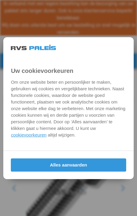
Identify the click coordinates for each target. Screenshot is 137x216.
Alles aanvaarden (68, 164)
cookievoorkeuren (28, 134)
